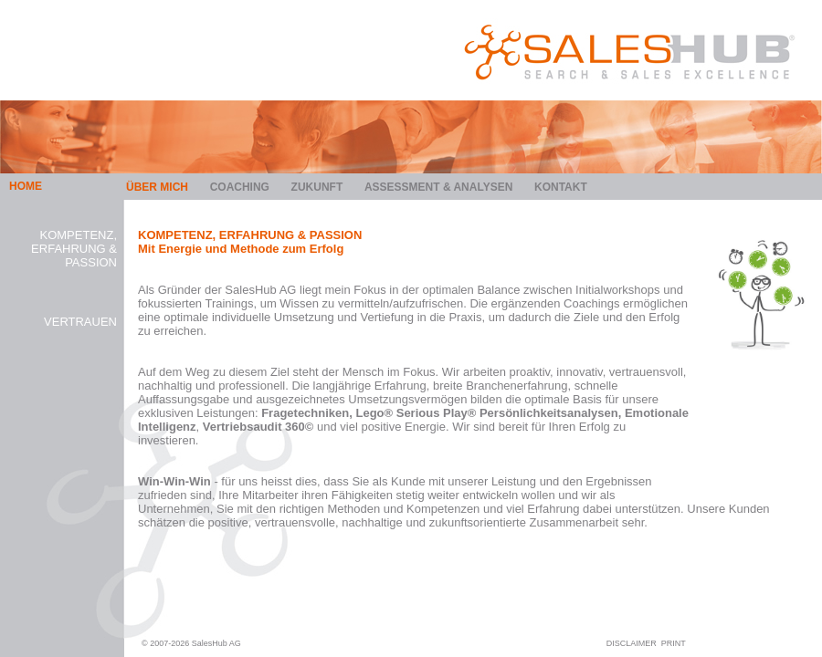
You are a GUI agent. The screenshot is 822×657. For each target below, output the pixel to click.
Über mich (157, 187)
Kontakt (560, 187)
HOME (25, 186)
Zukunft (317, 187)
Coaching (239, 187)
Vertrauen (80, 321)
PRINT (673, 643)
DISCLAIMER (631, 643)
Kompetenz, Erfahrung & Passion (74, 248)
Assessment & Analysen (438, 187)
